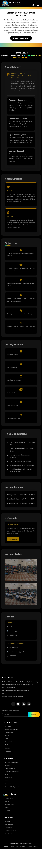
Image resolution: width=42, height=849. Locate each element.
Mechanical (7, 778)
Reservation (8, 824)
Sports (6, 807)
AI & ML (6, 765)
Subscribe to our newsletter (10, 710)
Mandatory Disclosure (26, 843)
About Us (7, 726)
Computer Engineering (11, 771)
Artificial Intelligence (10, 762)
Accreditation (8, 742)
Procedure (7, 828)
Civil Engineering (9, 768)
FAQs (6, 745)
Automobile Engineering (11, 787)
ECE (5, 774)
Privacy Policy (14, 843)
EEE (5, 781)
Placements (8, 798)
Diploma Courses (9, 831)
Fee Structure (8, 834)
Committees (8, 732)
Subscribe (34, 715)
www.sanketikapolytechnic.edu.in (12, 696)
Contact (6, 748)
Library (6, 801)
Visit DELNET (13, 540)
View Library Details (21, 38)
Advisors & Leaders (10, 729)
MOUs (6, 739)
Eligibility (6, 821)
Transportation (8, 804)
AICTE (6, 736)
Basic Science (8, 784)
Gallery (6, 810)
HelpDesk (7, 751)
